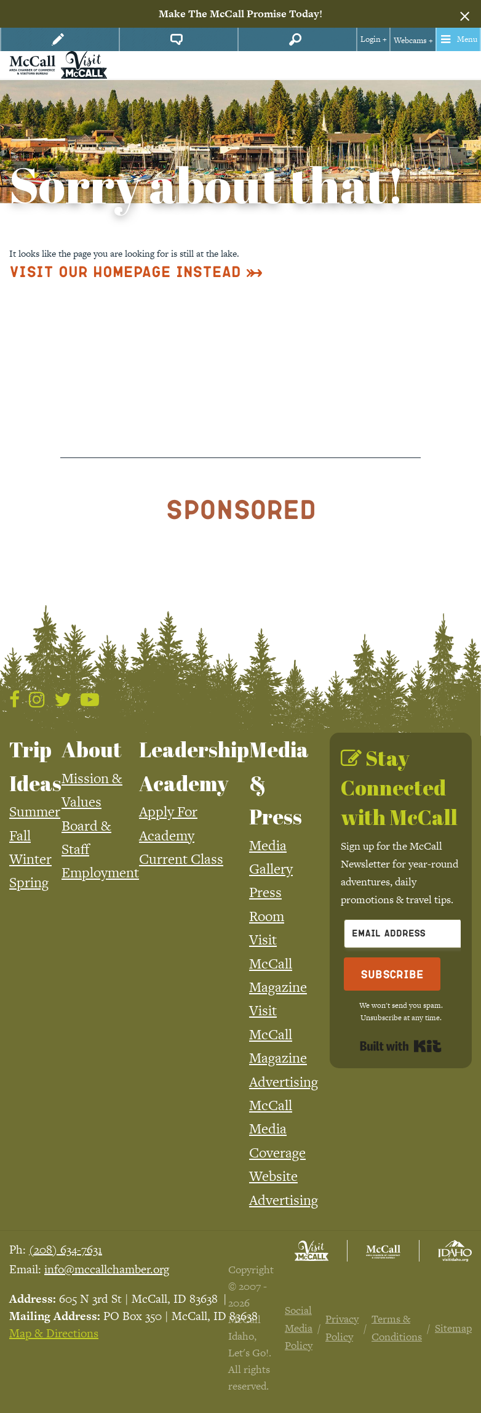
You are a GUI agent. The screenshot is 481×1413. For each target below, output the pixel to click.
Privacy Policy (342, 1327)
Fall (20, 835)
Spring (29, 882)
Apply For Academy (168, 823)
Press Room (266, 903)
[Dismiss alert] (464, 14)
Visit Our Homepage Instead (125, 271)
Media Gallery (271, 857)
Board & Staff (86, 837)
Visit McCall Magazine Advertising (283, 1045)
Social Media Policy (298, 1328)
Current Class (181, 859)
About (92, 749)
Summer (34, 811)
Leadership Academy (194, 766)
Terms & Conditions (397, 1327)
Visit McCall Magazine (278, 963)
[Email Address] (411, 933)
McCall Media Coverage (277, 1128)
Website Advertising (283, 1187)
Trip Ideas (35, 766)
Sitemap (453, 1328)
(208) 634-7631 (65, 1249)
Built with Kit (401, 1046)
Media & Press (279, 783)
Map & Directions (53, 1333)
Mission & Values (92, 789)
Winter (30, 859)
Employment (100, 872)
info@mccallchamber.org (106, 1269)
